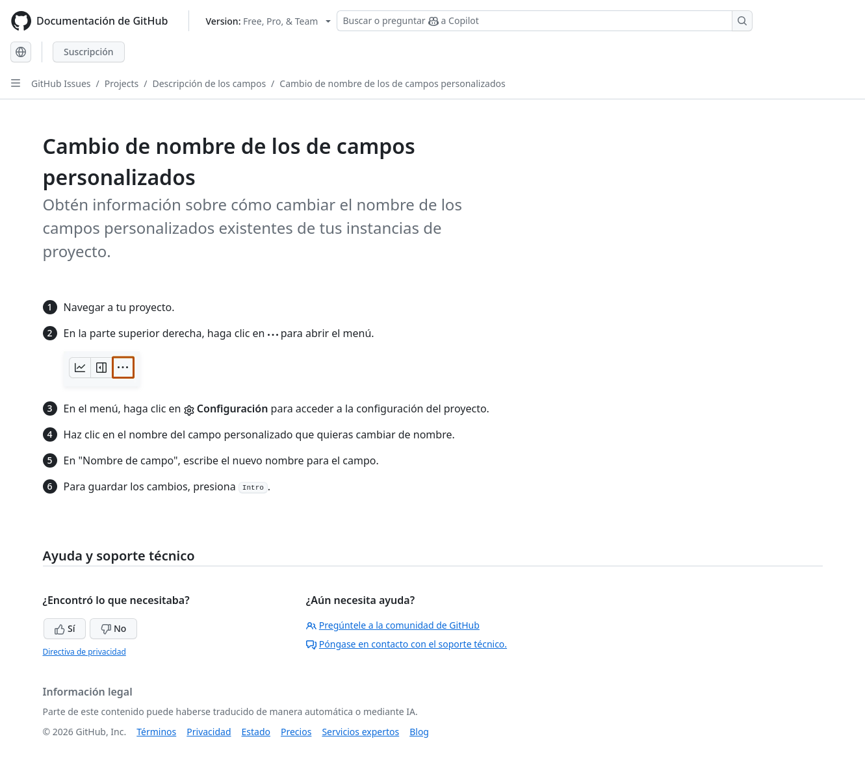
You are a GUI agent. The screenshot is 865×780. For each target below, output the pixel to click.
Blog (419, 731)
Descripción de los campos (209, 83)
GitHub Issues (61, 83)
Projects (121, 83)
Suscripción (89, 51)
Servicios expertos (360, 731)
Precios (296, 731)
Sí (65, 628)
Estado (256, 731)
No (113, 628)
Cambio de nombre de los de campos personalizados (392, 83)
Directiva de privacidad (84, 651)
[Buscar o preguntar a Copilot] (545, 20)
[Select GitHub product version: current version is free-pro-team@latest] (268, 21)
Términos (156, 731)
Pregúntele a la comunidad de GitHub (393, 625)
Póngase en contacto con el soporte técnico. (406, 644)
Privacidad (209, 731)
